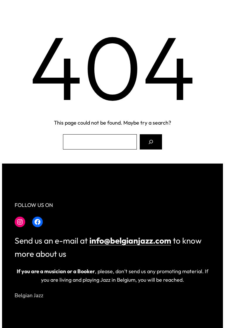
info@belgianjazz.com (130, 240)
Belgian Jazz (29, 295)
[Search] (151, 141)
